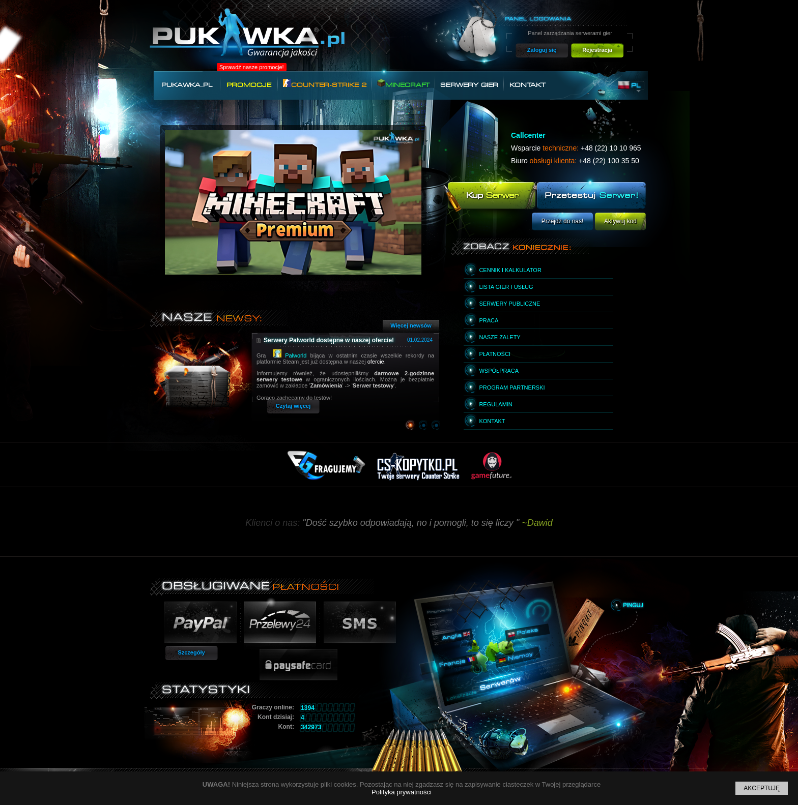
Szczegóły (191, 652)
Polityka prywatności (402, 792)
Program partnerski (512, 387)
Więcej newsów (411, 325)
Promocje (248, 84)
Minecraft (403, 83)
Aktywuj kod (620, 221)
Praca (488, 320)
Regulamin (495, 404)
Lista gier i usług (506, 287)
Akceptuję (762, 788)
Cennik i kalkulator (510, 270)
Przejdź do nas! (563, 221)
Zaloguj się (541, 50)
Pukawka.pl (186, 84)
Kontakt (527, 84)
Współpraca (499, 371)
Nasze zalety (499, 337)
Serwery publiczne (509, 304)
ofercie (375, 362)
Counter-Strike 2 (324, 83)
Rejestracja (597, 50)
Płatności (494, 354)
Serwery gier (469, 84)
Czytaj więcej (293, 406)
